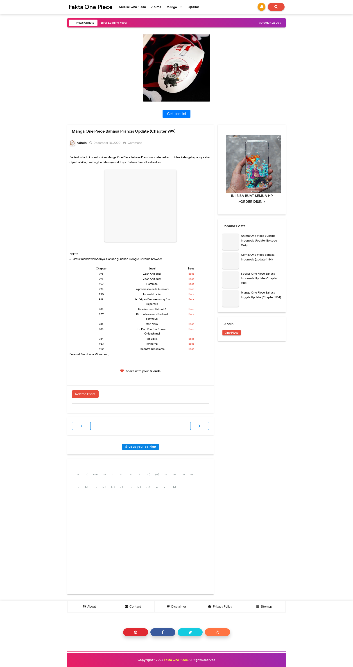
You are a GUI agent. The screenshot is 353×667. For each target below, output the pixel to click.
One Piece (231, 333)
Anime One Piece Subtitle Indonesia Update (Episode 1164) (259, 240)
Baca (191, 273)
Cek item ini (176, 114)
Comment (135, 143)
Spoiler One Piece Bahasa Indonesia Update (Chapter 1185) (259, 278)
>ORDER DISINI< (251, 201)
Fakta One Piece (176, 660)
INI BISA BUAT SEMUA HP (252, 196)
